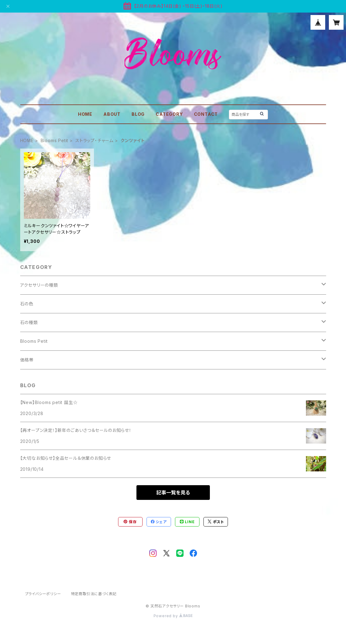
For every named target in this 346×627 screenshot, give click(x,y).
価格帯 (27, 359)
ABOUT (112, 114)
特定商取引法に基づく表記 (94, 593)
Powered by (173, 616)
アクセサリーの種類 (39, 285)
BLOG (138, 114)
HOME (85, 114)
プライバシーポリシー (43, 593)
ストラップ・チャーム (94, 140)
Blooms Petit (55, 140)
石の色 (26, 303)
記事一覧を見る (173, 492)
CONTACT (206, 114)
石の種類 (29, 322)
